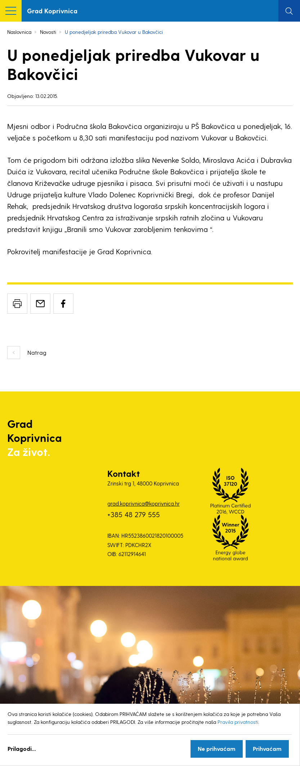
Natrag (36, 352)
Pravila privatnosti (238, 722)
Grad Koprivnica (52, 10)
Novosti (48, 32)
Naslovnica (19, 32)
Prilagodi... (22, 748)
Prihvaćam (267, 748)
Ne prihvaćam (217, 748)
